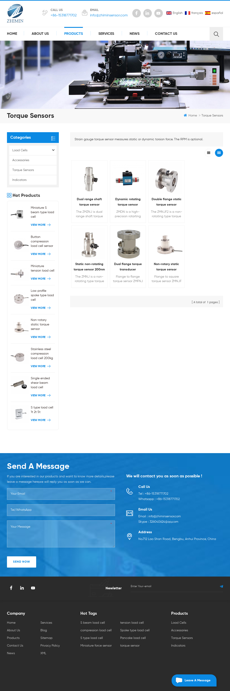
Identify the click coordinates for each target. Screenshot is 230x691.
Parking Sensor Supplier (35, 666)
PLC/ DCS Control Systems (75, 666)
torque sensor (129, 632)
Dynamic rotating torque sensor (127, 201)
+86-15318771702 (64, 15)
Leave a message (191, 680)
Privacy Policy (50, 632)
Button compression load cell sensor (42, 243)
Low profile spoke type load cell (42, 296)
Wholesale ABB (137, 666)
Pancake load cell (133, 625)
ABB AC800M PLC (109, 666)
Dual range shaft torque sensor (89, 201)
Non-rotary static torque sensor (127, 266)
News (134, 34)
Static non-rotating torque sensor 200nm (203, 201)
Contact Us (166, 34)
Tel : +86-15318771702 (153, 481)
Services (106, 34)
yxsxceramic (201, 666)
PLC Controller (150, 661)
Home (12, 34)
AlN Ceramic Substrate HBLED (52, 661)
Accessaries (20, 160)
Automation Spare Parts (96, 672)
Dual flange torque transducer (89, 266)
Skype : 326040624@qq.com (158, 509)
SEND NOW (21, 549)
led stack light (178, 666)
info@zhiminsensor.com (109, 15)
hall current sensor (123, 661)
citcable (158, 666)
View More (41, 226)
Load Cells (19, 150)
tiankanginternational (91, 661)
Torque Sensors (23, 170)
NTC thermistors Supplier (201, 661)
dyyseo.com (145, 679)
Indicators (19, 180)
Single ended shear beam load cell (40, 384)
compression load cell (96, 617)
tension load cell (132, 610)
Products (73, 34)
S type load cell (91, 625)
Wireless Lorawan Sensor (133, 672)
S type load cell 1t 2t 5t (42, 411)
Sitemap (46, 625)
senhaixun (172, 661)
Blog (43, 617)
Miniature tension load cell (42, 269)
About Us (40, 34)
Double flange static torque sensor (166, 201)
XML (43, 640)
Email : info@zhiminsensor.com (159, 503)
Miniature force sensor (96, 632)
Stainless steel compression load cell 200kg (42, 355)
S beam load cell (92, 610)
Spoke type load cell (135, 617)
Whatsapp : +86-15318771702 (159, 486)
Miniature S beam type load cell (42, 213)
